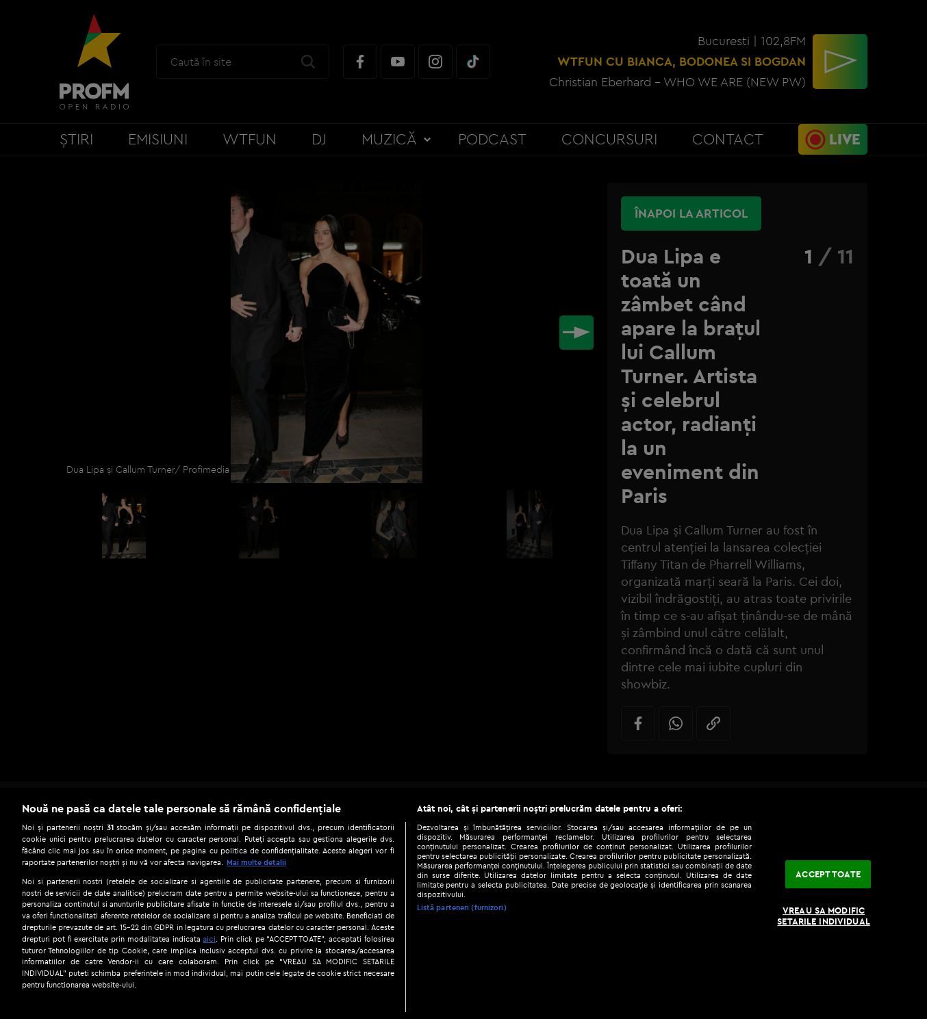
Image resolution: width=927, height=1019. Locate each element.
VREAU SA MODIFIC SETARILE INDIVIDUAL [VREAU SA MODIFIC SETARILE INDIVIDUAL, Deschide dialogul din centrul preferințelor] (823, 916)
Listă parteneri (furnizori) (462, 907)
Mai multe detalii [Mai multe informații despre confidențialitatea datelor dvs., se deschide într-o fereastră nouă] (256, 862)
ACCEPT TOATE (828, 873)
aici (209, 938)
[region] (463, 903)
